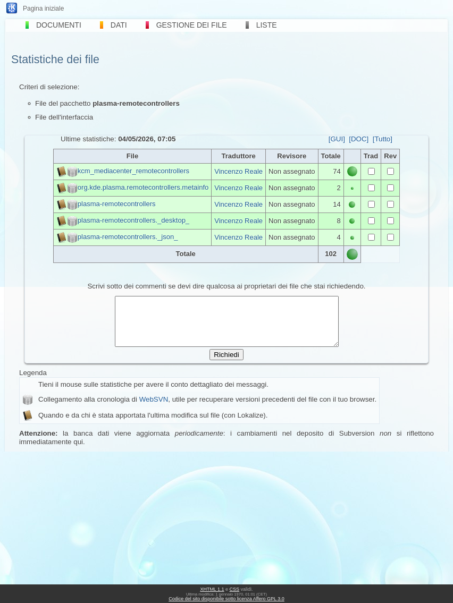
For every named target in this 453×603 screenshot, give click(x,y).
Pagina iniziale (43, 8)
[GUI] (337, 139)
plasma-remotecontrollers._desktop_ (133, 220)
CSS (235, 589)
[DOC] (358, 139)
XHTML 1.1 (212, 589)
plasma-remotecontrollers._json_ (128, 237)
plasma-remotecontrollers (117, 204)
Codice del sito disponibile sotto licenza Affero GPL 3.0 (226, 598)
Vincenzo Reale (238, 171)
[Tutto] (382, 139)
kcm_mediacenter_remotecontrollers (133, 171)
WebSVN (154, 409)
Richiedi (226, 364)
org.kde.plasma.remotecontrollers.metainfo (143, 187)
